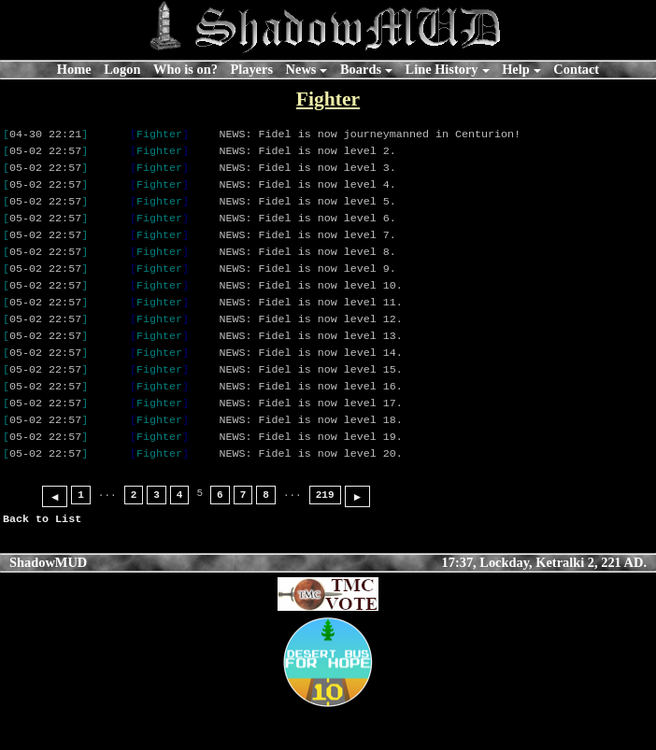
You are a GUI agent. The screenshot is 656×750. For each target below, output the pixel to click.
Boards (360, 69)
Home (74, 69)
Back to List (42, 557)
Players (251, 69)
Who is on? (185, 69)
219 (325, 534)
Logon (122, 69)
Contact (576, 69)
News (301, 69)
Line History (442, 69)
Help (516, 69)
